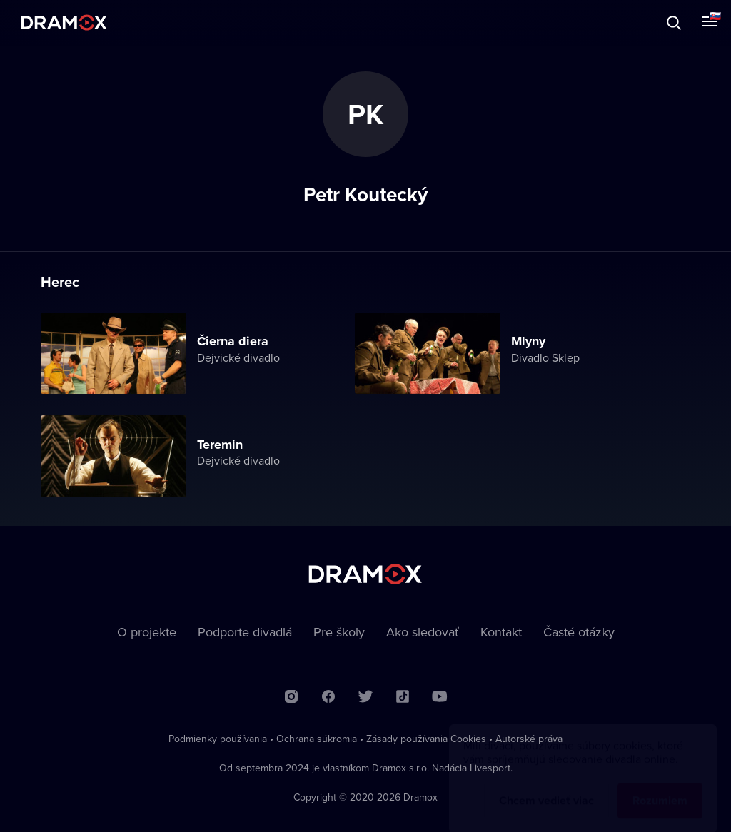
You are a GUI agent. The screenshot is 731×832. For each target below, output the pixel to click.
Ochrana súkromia (316, 738)
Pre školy (339, 632)
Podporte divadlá (245, 632)
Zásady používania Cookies (426, 738)
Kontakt (501, 632)
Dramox (64, 22)
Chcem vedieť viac (546, 786)
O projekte (146, 632)
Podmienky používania (217, 738)
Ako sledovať (422, 632)
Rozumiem (659, 786)
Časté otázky (579, 632)
